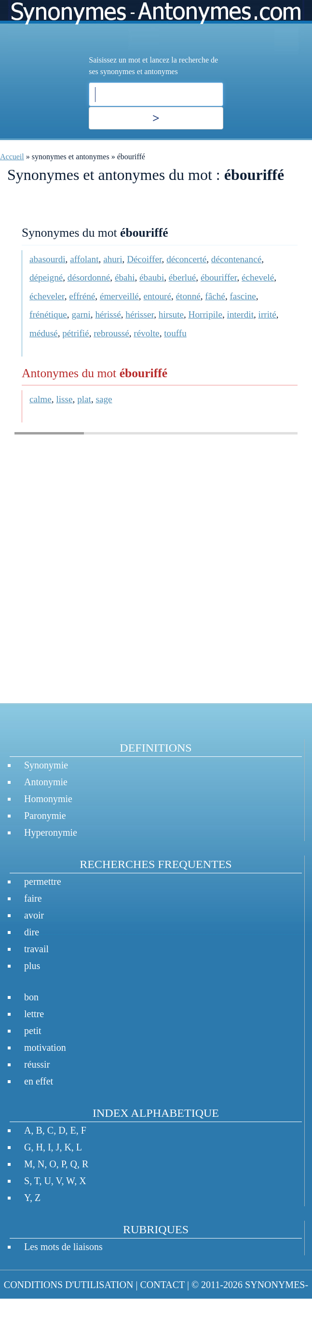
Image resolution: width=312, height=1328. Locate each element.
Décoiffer (144, 259)
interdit (240, 314)
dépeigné (46, 277)
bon (31, 997)
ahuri (112, 259)
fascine (243, 296)
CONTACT (162, 1284)
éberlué (182, 277)
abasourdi (47, 259)
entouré (157, 296)
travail (36, 949)
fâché (215, 296)
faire (33, 898)
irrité (267, 314)
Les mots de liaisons (63, 1246)
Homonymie (48, 798)
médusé (43, 333)
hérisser (139, 314)
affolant (84, 259)
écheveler (47, 296)
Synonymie (46, 765)
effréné (82, 296)
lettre (34, 1014)
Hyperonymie (50, 832)
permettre (42, 881)
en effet (38, 1081)
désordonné (89, 277)
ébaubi (151, 277)
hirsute (171, 314)
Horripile (205, 314)
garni (80, 314)
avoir (34, 915)
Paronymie (45, 815)
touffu (175, 333)
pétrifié (75, 333)
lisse (64, 399)
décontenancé (236, 259)
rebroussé (111, 333)
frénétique (48, 314)
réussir (37, 1064)
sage (104, 399)
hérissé (108, 314)
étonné (188, 296)
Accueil (12, 157)
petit (32, 1030)
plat (84, 399)
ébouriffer (219, 277)
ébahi (125, 277)
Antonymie (46, 782)
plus (32, 965)
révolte (146, 333)
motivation (45, 1047)
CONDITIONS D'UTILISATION (69, 1284)
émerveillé (119, 296)
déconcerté (186, 259)
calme (40, 399)
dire (31, 932)
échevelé (258, 277)
